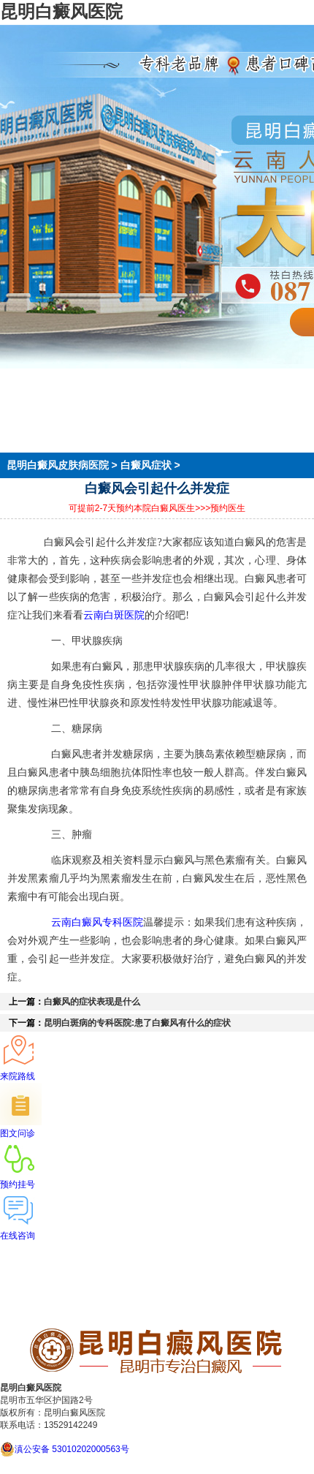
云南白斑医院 (114, 615)
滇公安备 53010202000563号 (72, 1449)
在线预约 (20, 419)
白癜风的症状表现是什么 (92, 1002)
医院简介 (20, 392)
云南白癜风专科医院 (97, 922)
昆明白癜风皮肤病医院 (59, 465)
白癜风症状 (146, 465)
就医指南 (20, 432)
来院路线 (20, 445)
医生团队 (20, 406)
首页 (10, 379)
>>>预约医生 (220, 508)
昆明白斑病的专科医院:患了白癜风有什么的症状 (137, 1023)
